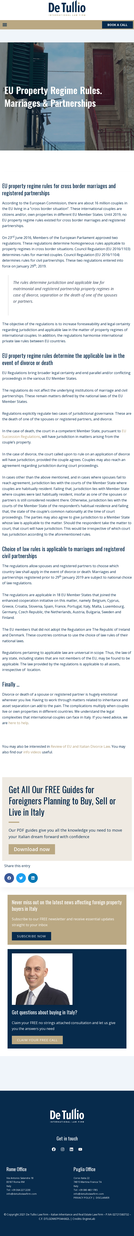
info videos (32, 752)
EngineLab (89, 1219)
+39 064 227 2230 (20, 1189)
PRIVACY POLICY (83, 1197)
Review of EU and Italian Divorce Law (80, 746)
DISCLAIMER (102, 1197)
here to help (18, 722)
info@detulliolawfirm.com (21, 1193)
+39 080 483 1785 (88, 1189)
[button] (4, 24)
